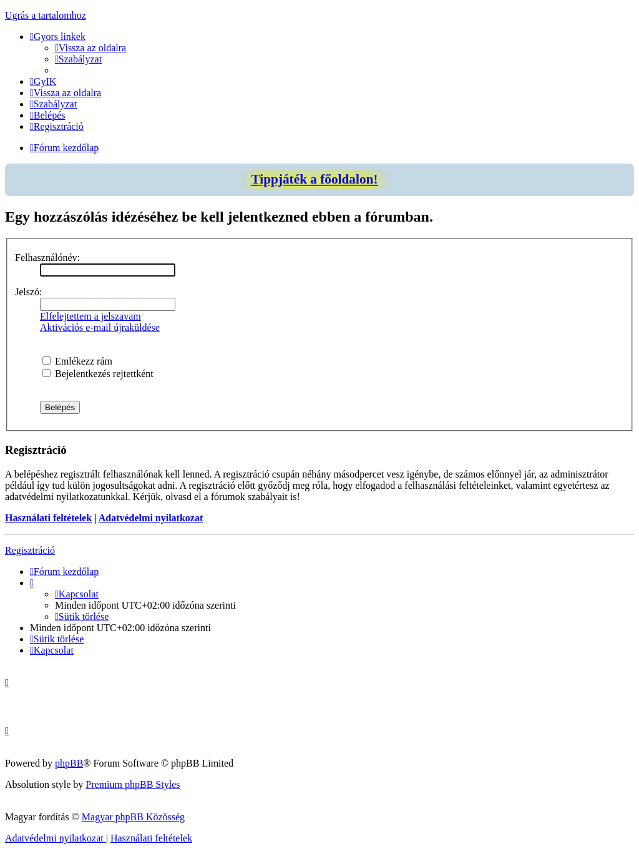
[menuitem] (90, 47)
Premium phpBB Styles (132, 784)
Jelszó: (28, 292)
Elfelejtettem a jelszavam (90, 316)
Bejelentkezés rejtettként (98, 373)
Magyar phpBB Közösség (133, 817)
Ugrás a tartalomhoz (45, 15)
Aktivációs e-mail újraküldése (100, 327)
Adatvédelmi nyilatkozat (151, 518)
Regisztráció (30, 550)
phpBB (69, 763)
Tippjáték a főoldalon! (314, 179)
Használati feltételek (48, 518)
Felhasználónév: (47, 257)
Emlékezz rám (77, 361)
